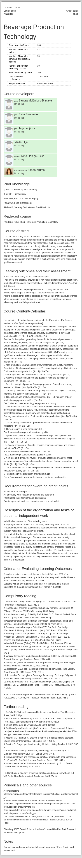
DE (15, 7)
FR (19, 7)
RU (11, 7)
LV (5, 7)
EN (8, 7)
